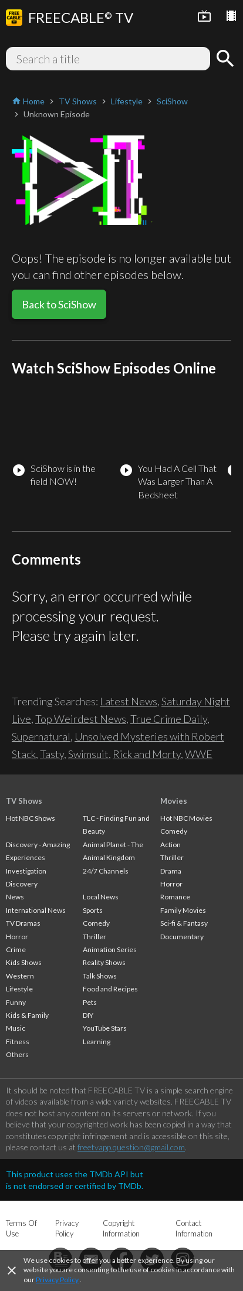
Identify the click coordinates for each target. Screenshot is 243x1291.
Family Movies (183, 910)
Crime (16, 949)
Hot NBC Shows (30, 818)
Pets (90, 1002)
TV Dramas (23, 923)
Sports (93, 910)
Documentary (182, 936)
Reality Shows (104, 962)
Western (20, 975)
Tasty (52, 754)
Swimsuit (88, 754)
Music (15, 1028)
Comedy (96, 923)
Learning (96, 1041)
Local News (101, 896)
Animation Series (110, 949)
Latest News (128, 701)
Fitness (17, 1041)
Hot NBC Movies (186, 818)
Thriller (94, 936)
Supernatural (41, 736)
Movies (173, 801)
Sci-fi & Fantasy (184, 923)
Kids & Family (27, 1015)
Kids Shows (24, 962)
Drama (170, 871)
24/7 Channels (106, 871)
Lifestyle (19, 988)
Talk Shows (100, 975)
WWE (198, 754)
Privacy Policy (57, 1279)
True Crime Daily (168, 718)
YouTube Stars (105, 1028)
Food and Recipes (110, 988)
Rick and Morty (147, 754)
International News (36, 910)
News (15, 896)
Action (170, 844)
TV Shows (24, 801)
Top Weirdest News (80, 718)
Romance (175, 896)
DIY (88, 1015)
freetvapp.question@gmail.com (131, 1147)
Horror (17, 936)
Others (17, 1054)
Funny (16, 1002)
